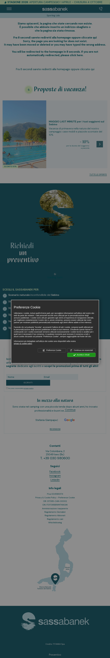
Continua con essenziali (81, 350)
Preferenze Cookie (51, 350)
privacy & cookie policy (23, 344)
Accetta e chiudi (81, 355)
